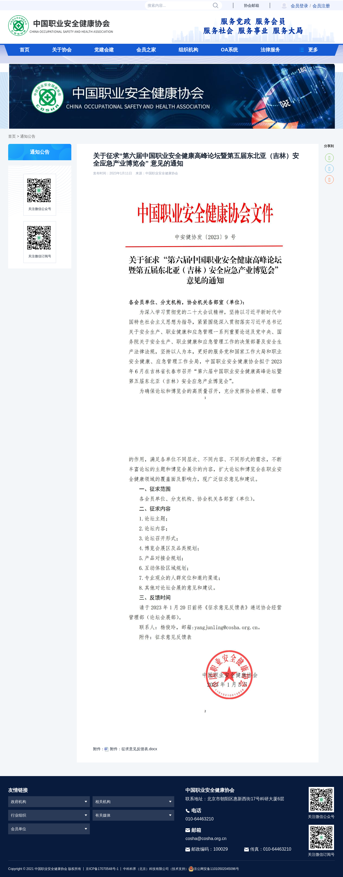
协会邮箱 (251, 5)
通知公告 (27, 136)
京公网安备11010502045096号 (213, 869)
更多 (313, 50)
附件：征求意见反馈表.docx (131, 749)
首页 (24, 50)
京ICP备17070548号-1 (102, 869)
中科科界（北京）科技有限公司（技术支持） (154, 869)
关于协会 (62, 50)
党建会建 (104, 50)
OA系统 (229, 50)
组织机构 (188, 50)
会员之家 (146, 50)
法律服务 (270, 50)
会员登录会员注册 (310, 6)
